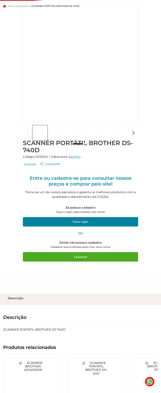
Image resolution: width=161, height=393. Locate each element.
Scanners (23, 49)
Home (11, 49)
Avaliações (66, 207)
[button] (34, 18)
